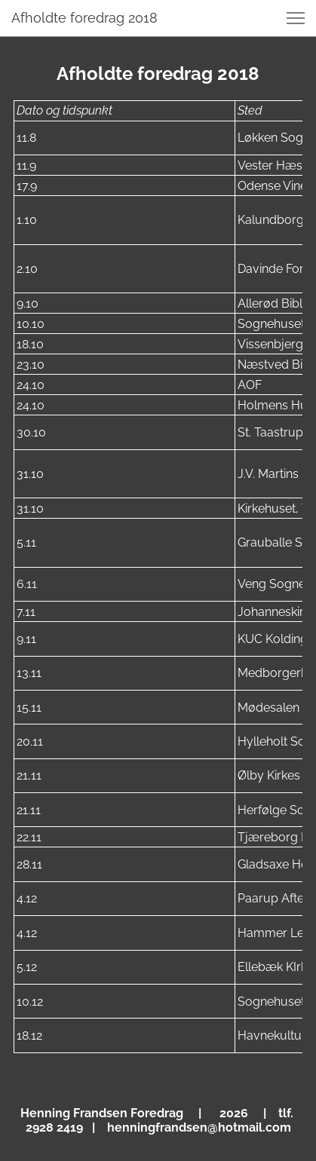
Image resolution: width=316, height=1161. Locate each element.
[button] (295, 18)
